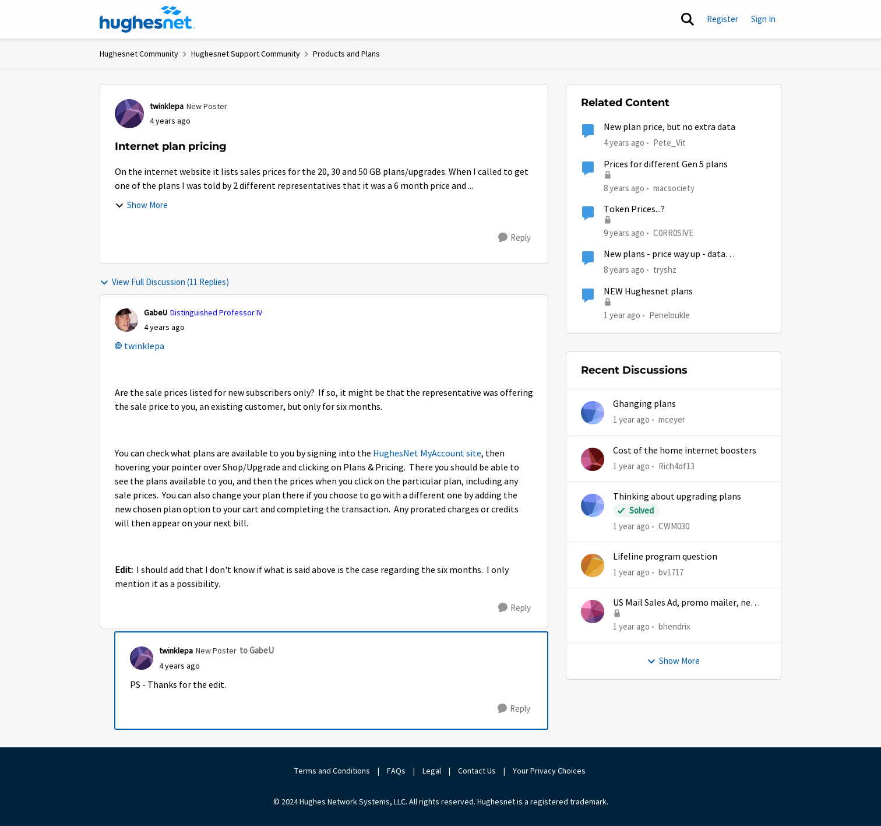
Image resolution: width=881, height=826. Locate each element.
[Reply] (514, 238)
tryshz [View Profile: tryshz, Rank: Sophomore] (664, 269)
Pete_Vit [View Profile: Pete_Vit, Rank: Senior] (669, 142)
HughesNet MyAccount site (427, 453)
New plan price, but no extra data (669, 127)
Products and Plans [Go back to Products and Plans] (346, 53)
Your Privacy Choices (550, 770)
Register (722, 18)
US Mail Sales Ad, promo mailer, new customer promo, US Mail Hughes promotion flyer (685, 603)
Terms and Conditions (332, 770)
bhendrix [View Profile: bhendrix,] (674, 626)
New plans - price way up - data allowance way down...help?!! (664, 254)
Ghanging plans (644, 404)
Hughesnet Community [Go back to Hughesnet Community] (139, 53)
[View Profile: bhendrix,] (592, 611)
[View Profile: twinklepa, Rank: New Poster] (129, 113)
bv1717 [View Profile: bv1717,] (670, 572)
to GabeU (256, 650)
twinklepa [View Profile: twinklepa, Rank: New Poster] (167, 106)
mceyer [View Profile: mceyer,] (671, 419)
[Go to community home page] (147, 19)
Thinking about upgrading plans (677, 496)
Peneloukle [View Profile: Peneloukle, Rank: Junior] (669, 314)
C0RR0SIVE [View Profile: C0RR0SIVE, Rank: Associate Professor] (673, 232)
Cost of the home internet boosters (684, 450)
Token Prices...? (634, 209)
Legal (431, 770)
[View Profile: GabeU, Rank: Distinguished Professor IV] (126, 320)
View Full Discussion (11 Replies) (164, 281)
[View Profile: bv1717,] (592, 565)
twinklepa (144, 346)
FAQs (396, 770)
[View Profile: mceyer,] (592, 412)
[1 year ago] (631, 420)
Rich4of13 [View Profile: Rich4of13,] (676, 465)
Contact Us (477, 770)
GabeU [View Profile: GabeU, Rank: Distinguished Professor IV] (155, 312)
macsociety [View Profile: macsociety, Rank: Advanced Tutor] (674, 187)
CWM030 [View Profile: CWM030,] (673, 526)
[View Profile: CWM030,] (592, 505)
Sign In (763, 18)
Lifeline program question (665, 557)
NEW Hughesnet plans (648, 291)
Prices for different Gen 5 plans (666, 164)
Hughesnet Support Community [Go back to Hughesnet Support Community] (245, 53)
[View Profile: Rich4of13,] (592, 459)
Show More (141, 204)
